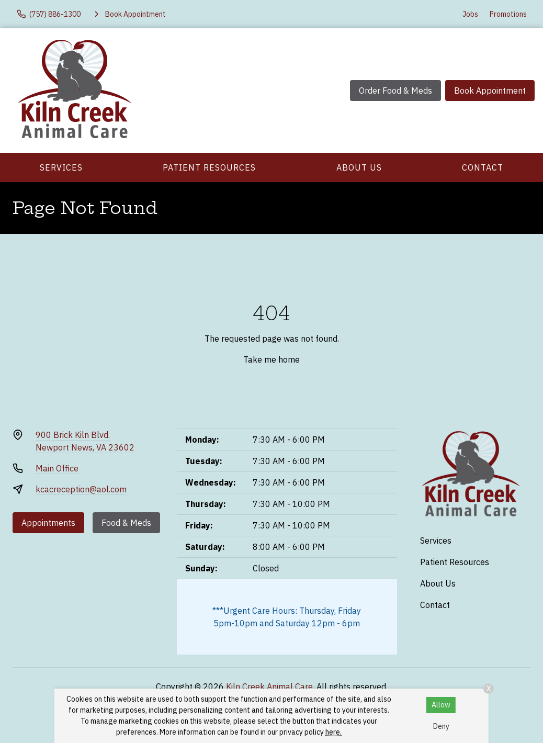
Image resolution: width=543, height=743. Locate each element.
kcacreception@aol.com (81, 489)
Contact (482, 167)
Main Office (57, 468)
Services (61, 167)
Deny (441, 726)
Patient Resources (209, 167)
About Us (359, 167)
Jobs (470, 14)
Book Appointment (490, 90)
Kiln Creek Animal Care (269, 686)
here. (333, 732)
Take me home (271, 359)
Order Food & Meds (395, 90)
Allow (441, 705)
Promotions (508, 14)
